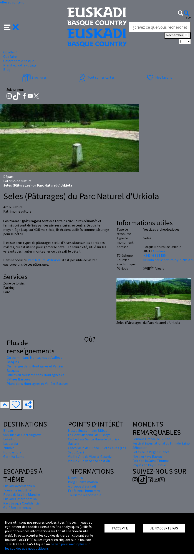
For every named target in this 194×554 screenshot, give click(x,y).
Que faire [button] (10, 56)
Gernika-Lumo (14, 456)
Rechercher (177, 35)
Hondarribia (12, 452)
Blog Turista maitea (83, 482)
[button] (11, 27)
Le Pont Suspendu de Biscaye (89, 435)
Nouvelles (75, 477)
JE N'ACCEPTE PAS (164, 528)
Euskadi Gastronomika (20, 499)
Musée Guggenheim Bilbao (88, 430)
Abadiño (159, 251)
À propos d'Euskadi (82, 486)
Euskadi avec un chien (19, 486)
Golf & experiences (17, 507)
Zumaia (8, 448)
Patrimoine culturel (18, 181)
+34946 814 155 (154, 255)
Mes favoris (159, 77)
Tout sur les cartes (96, 77)
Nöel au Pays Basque (147, 456)
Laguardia (10, 443)
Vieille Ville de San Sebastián (89, 461)
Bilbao (8, 430)
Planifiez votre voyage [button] (19, 65)
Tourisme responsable (84, 495)
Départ (8, 176)
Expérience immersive (84, 490)
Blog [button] (6, 69)
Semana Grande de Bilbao (151, 439)
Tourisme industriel (17, 490)
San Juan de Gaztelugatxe (22, 435)
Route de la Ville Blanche (21, 494)
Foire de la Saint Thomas (151, 460)
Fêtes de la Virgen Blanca (151, 452)
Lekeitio (9, 439)
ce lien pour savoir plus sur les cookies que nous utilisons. (47, 546)
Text (187, 18)
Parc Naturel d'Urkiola (44, 260)
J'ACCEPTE (119, 528)
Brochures (34, 77)
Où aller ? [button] (10, 52)
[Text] (160, 27)
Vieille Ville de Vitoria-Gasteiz (90, 456)
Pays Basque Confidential (22, 503)
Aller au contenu (12, 2)
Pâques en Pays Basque (149, 465)
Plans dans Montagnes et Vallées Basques (37, 383)
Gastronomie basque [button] (18, 61)
